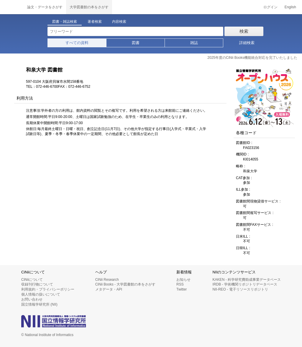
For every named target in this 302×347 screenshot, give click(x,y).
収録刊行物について (37, 284)
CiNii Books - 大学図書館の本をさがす (125, 284)
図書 (135, 42)
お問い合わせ (31, 299)
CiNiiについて (32, 280)
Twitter (181, 289)
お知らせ (183, 280)
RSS (180, 284)
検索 (243, 31)
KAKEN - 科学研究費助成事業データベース (247, 280)
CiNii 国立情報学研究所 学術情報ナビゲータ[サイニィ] (12, 7)
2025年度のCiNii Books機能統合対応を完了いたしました (252, 58)
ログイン (270, 7)
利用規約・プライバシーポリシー (47, 289)
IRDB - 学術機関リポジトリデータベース (245, 284)
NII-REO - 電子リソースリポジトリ (240, 289)
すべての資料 (76, 42)
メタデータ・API (108, 289)
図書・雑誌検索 (64, 22)
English (290, 7)
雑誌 (194, 42)
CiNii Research (107, 280)
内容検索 (119, 22)
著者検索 (95, 22)
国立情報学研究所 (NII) (39, 304)
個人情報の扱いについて (40, 294)
